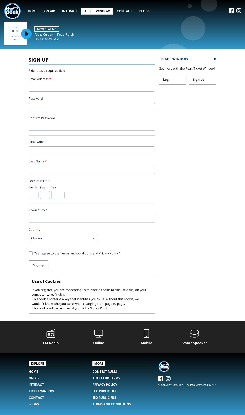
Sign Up (199, 79)
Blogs (144, 11)
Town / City (38, 210)
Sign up (38, 265)
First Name (38, 142)
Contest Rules (104, 371)
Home (32, 11)
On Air (49, 11)
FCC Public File (104, 391)
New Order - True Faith (54, 34)
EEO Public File (104, 397)
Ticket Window (97, 11)
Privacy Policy (108, 253)
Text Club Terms (106, 378)
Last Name (38, 161)
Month (33, 187)
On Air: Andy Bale (46, 39)
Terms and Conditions (76, 253)
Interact (69, 11)
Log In (167, 79)
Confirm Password (42, 118)
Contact (124, 11)
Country (34, 229)
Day (42, 187)
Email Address (40, 79)
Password (36, 98)
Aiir (214, 384)
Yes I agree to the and (77, 253)
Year (54, 187)
